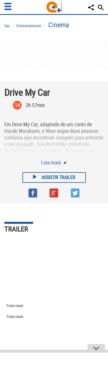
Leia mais (51, 162)
